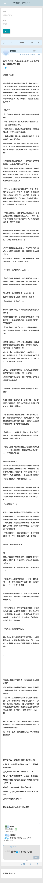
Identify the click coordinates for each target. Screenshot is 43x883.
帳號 (4, 11)
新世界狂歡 (25, 54)
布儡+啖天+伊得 (35, 54)
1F (5, 68)
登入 (6, 31)
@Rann (7, 838)
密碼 (4, 20)
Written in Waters (21, 2)
